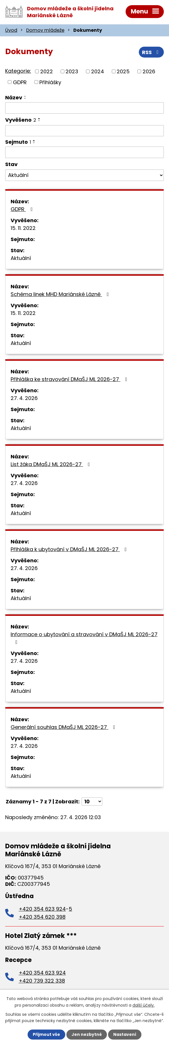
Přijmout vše (46, 1034)
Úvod (11, 30)
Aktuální (21, 258)
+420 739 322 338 (42, 980)
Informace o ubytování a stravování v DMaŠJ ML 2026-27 (84, 638)
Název (13, 97)
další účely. (143, 1005)
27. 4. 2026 (24, 398)
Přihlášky (50, 82)
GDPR (20, 82)
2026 (149, 71)
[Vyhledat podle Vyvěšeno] (84, 131)
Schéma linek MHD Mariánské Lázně (61, 294)
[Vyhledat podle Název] (84, 108)
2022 (46, 71)
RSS (151, 52)
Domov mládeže (45, 30)
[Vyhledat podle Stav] (84, 175)
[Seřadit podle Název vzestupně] (25, 96)
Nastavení (124, 1034)
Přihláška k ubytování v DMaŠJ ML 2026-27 (70, 549)
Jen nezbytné (87, 1034)
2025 (123, 71)
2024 (97, 71)
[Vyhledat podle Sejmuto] (84, 152)
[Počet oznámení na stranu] (92, 801)
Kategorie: (18, 70)
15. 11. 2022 (23, 228)
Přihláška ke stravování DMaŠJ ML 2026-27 (70, 379)
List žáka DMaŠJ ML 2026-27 (51, 464)
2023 (72, 71)
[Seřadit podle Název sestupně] (25, 98)
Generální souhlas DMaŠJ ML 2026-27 (64, 727)
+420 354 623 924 (42, 908)
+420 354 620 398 (42, 916)
